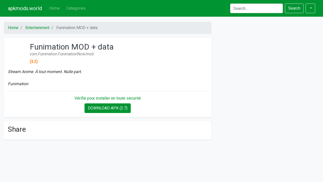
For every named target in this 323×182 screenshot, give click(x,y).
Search (294, 8)
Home (54, 8)
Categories (76, 8)
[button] (310, 8)
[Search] (256, 8)
